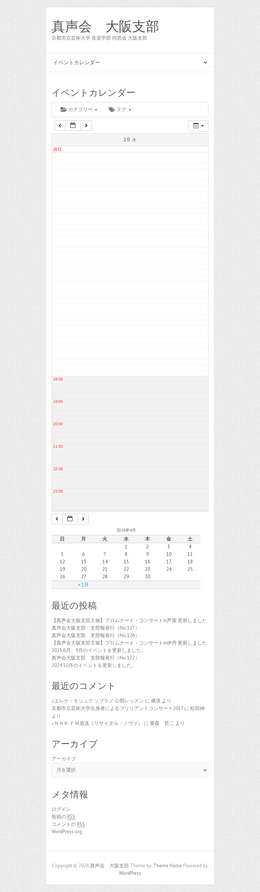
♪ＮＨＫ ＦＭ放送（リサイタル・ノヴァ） (97, 723)
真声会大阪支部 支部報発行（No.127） (96, 628)
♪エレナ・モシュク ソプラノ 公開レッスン (98, 701)
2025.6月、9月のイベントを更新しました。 (99, 650)
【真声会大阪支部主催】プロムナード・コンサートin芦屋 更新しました (129, 620)
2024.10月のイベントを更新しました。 (94, 665)
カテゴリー (79, 109)
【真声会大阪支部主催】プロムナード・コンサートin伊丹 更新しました (129, 643)
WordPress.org (67, 831)
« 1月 (83, 584)
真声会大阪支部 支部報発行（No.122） (96, 658)
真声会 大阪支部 (105, 26)
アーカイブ (64, 759)
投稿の (63, 816)
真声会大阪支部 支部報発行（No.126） (96, 635)
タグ (120, 109)
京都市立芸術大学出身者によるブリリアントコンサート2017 (117, 708)
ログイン (61, 809)
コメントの (68, 824)
